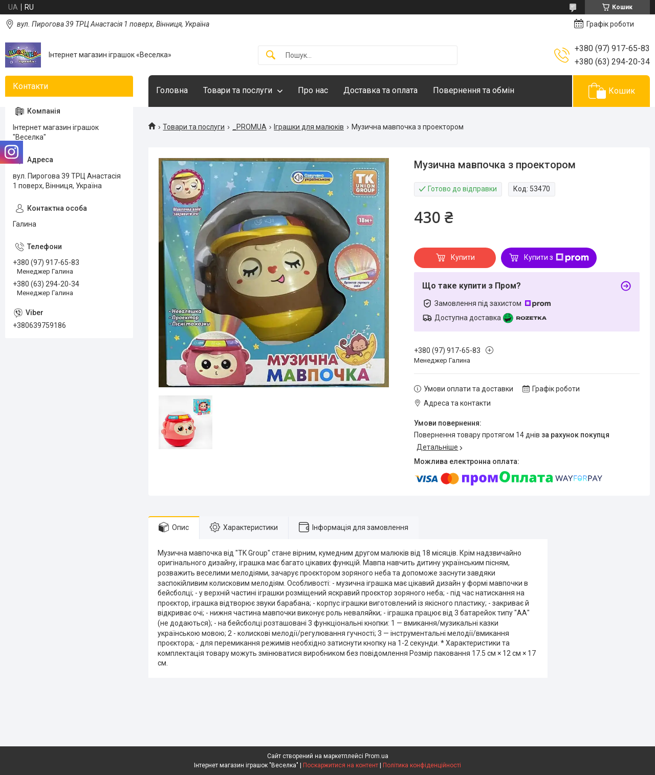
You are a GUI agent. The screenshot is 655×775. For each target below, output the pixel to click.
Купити (463, 257)
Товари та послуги (237, 90)
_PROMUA (249, 127)
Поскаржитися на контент (340, 765)
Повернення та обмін (473, 90)
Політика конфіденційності (422, 765)
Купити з (556, 257)
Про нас (313, 90)
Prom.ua (376, 756)
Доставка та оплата (380, 90)
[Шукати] (271, 55)
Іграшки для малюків (309, 127)
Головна (172, 90)
